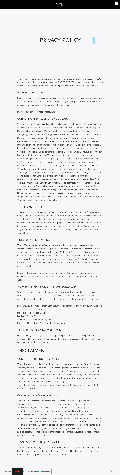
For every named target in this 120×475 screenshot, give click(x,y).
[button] (116, 3)
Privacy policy (45, 471)
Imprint (36, 471)
